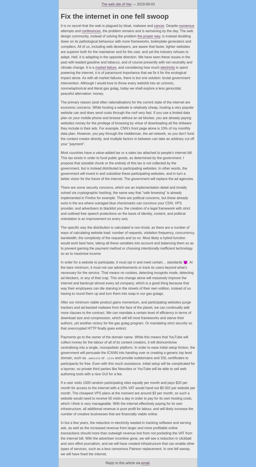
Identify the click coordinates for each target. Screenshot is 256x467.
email (145, 462)
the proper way (149, 36)
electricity (168, 67)
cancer (159, 26)
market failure (105, 67)
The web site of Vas (116, 4)
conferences (91, 31)
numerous (186, 26)
